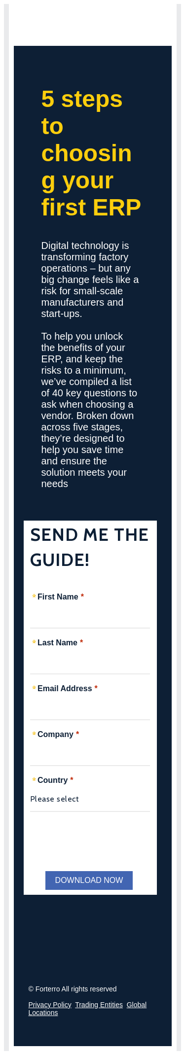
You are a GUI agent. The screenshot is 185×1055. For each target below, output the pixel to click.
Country (52, 780)
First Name (57, 597)
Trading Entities (99, 1005)
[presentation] (102, 838)
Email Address (64, 688)
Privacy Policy (50, 1005)
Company (55, 734)
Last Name (57, 642)
